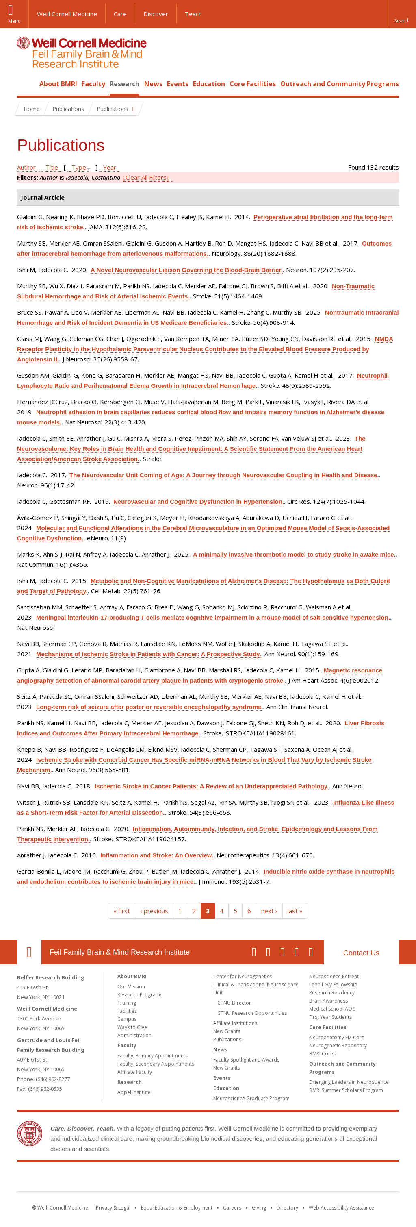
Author (26, 167)
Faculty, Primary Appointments (152, 1055)
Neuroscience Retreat (334, 976)
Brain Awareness (328, 1000)
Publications (227, 1039)
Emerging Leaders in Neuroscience (349, 1082)
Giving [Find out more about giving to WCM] (259, 1207)
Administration (134, 1035)
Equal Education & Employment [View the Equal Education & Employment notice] (176, 1207)
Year (109, 167)
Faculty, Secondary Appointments (155, 1063)
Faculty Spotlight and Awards (246, 1059)
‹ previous (154, 911)
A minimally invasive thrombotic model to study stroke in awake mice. (294, 554)
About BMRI (58, 83)
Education (209, 83)
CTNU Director (234, 1002)
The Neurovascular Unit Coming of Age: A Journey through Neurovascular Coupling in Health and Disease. (224, 475)
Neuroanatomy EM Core (336, 1037)
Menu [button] (14, 20)
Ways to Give (132, 1027)
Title (52, 167)
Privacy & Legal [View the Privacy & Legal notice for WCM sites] (113, 1207)
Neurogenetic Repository (338, 1045)
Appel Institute (134, 1092)
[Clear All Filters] (146, 177)
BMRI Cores (322, 1053)
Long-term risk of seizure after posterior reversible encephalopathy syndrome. (149, 706)
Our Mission (131, 986)
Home (26, 84)
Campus (126, 1019)
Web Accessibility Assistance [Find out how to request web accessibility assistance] (341, 1207)
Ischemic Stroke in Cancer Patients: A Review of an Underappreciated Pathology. (212, 786)
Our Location (29, 952)
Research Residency (332, 992)
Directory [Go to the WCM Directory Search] (287, 1207)
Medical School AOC (332, 1008)
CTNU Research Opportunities (252, 1012)
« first (121, 911)
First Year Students (330, 1017)
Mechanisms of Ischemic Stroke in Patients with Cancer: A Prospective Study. (148, 653)
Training (126, 1002)
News (153, 83)
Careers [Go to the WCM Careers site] (232, 1207)
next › (269, 911)
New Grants (226, 1031)
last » (295, 911)
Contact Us (361, 953)
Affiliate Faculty (134, 1071)
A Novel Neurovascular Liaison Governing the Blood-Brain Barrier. (187, 269)
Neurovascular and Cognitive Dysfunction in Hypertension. (198, 501)
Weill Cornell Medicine (67, 14)
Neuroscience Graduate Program (251, 1098)
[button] (402, 14)
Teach (193, 14)
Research (124, 83)
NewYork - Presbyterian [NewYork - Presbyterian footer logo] (276, 1178)
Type (79, 167)
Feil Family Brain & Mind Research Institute (120, 952)
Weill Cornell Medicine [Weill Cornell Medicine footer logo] (148, 1178)
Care (120, 14)
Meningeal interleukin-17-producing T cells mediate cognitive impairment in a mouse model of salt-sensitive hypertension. (213, 617)
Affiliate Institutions (235, 1023)
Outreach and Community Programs (339, 83)
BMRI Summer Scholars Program (346, 1090)
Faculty (93, 83)
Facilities (127, 1010)
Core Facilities (253, 83)
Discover (155, 14)
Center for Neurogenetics (242, 976)
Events (177, 83)
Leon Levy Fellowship (333, 984)
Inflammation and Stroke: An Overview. (156, 855)
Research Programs (139, 994)
